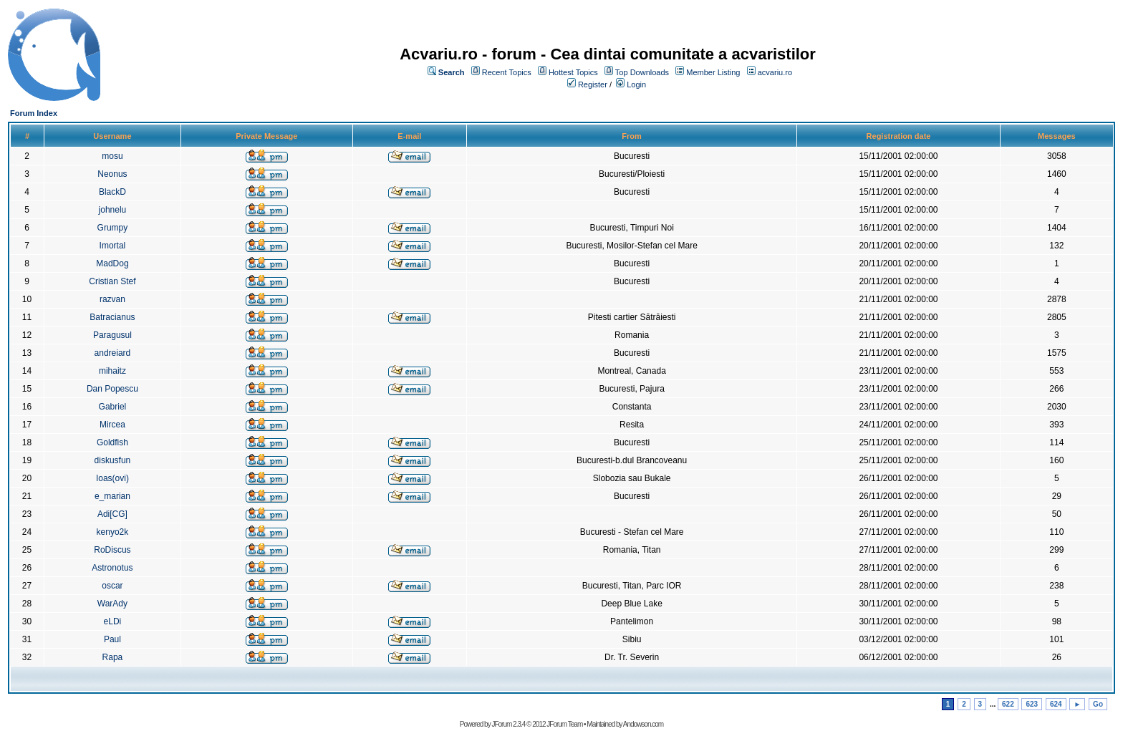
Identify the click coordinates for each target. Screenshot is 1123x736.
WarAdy (112, 604)
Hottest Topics (573, 72)
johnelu (113, 210)
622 (1008, 704)
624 (1056, 704)
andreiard (113, 353)
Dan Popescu (112, 389)
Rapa (112, 657)
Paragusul (112, 335)
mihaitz (112, 371)
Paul (112, 639)
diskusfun (113, 460)
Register (592, 84)
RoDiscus (112, 550)
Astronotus (112, 568)
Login (636, 84)
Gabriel (113, 407)
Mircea (112, 425)
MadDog (112, 263)
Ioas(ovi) (112, 478)
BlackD (112, 192)
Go (1098, 704)
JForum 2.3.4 (508, 724)
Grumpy (112, 228)
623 (1032, 704)
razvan (112, 299)
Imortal (113, 246)
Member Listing (713, 72)
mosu (112, 156)
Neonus (112, 174)
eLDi (113, 621)
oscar (112, 586)
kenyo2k (113, 532)
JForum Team (564, 724)
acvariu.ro (775, 72)
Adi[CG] (112, 514)
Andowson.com (643, 724)
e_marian (112, 496)
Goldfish (112, 442)
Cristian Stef (112, 281)
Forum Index (33, 113)
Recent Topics (506, 72)
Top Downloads (642, 72)
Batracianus (112, 317)
